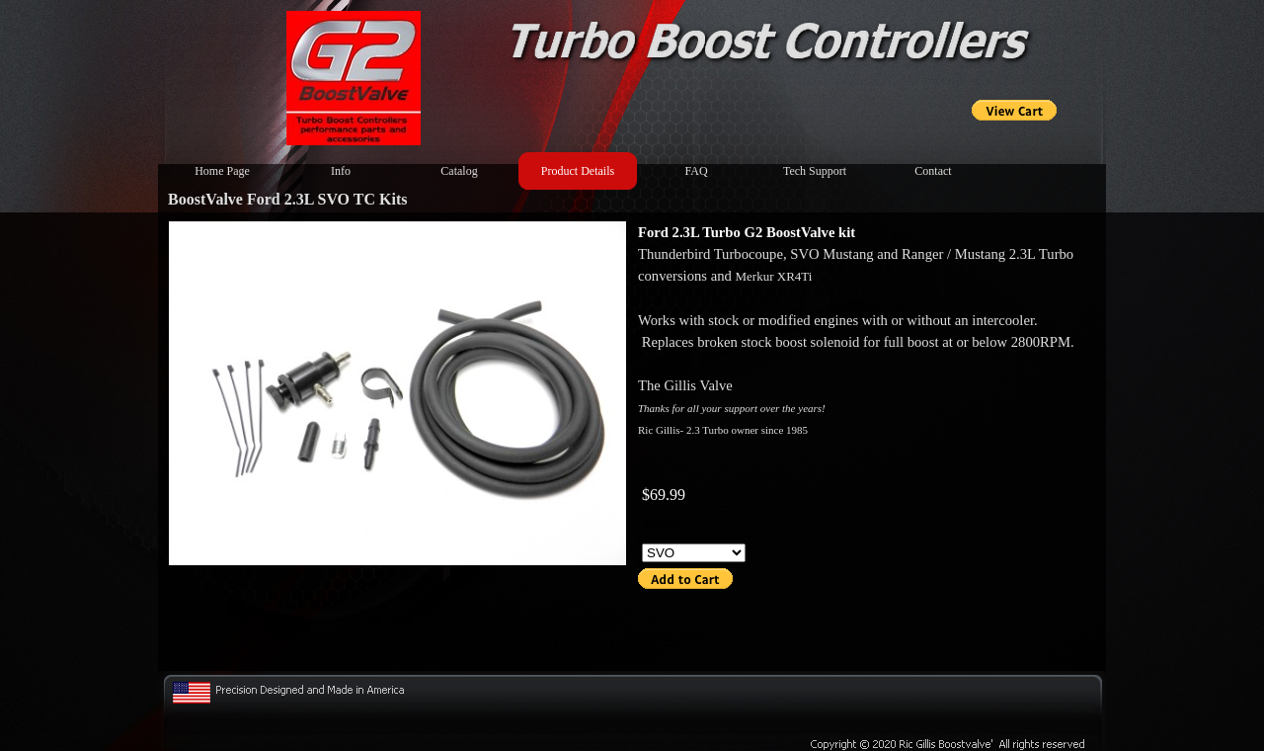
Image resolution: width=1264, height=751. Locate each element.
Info (341, 171)
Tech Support (814, 171)
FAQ (695, 171)
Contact (932, 171)
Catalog (458, 171)
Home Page (222, 171)
